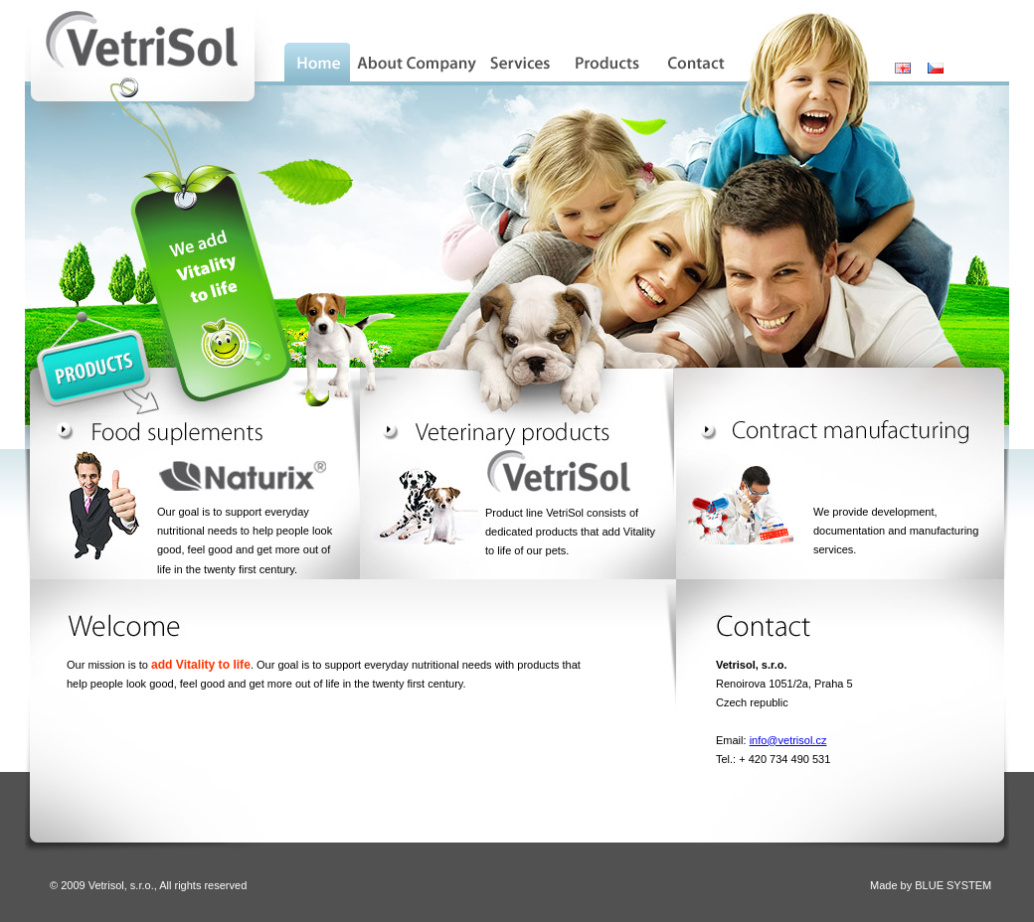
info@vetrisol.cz (788, 740)
